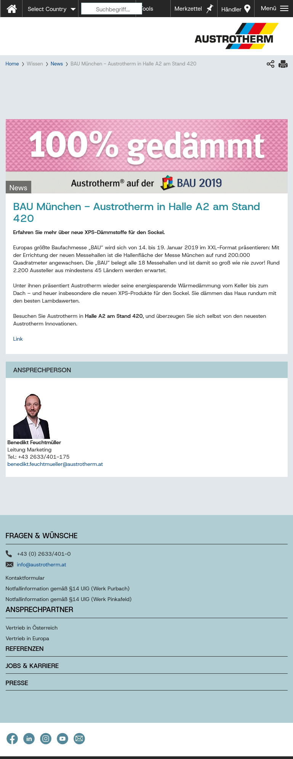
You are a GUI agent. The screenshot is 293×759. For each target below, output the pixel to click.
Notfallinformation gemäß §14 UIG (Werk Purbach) (68, 588)
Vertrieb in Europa (28, 638)
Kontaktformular (25, 577)
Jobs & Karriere (32, 666)
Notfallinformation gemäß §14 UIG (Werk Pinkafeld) (69, 599)
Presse (17, 683)
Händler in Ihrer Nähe (231, 11)
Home (12, 64)
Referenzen (25, 648)
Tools (146, 9)
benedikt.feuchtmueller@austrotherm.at (55, 464)
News (57, 64)
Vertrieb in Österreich (32, 627)
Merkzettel (188, 9)
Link (18, 338)
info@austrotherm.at (41, 564)
